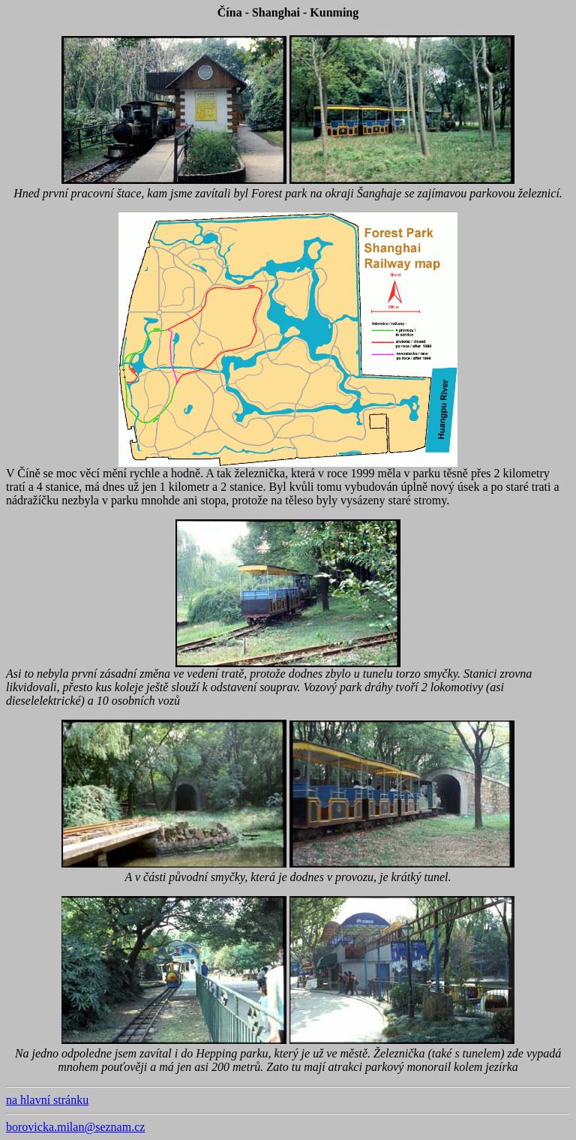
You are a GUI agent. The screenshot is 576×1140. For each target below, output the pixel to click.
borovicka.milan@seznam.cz (75, 1126)
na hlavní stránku (47, 1099)
